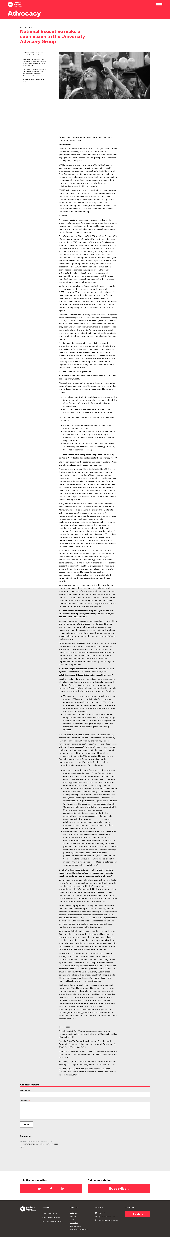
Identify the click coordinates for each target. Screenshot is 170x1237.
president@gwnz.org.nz (35, 76)
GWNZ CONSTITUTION (49, 1213)
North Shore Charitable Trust (79, 1229)
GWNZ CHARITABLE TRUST (51, 1217)
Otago (72, 1219)
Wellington (73, 1213)
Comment (24, 1100)
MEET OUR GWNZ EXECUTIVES (52, 1222)
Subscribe (119, 1188)
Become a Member (76, 1226)
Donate (138, 1214)
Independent (74, 1223)
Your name (25, 1090)
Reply (22, 1147)
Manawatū (73, 1216)
